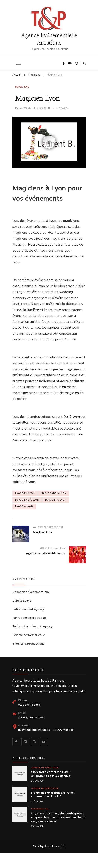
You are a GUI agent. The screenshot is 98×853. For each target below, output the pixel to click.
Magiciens (22, 86)
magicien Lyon (25, 493)
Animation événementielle (31, 592)
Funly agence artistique (29, 618)
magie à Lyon (24, 506)
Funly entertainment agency (32, 626)
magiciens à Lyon (27, 499)
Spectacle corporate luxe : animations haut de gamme (51, 774)
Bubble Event (21, 601)
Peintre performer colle (28, 635)
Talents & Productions (28, 644)
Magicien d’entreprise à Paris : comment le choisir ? (52, 795)
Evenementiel (40, 808)
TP (63, 846)
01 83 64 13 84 (29, 705)
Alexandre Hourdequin (35, 108)
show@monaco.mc (31, 717)
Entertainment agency (28, 609)
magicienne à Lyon (53, 493)
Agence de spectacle (44, 767)
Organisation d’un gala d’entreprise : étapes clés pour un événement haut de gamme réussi (58, 817)
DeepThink (50, 846)
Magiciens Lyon (55, 499)
